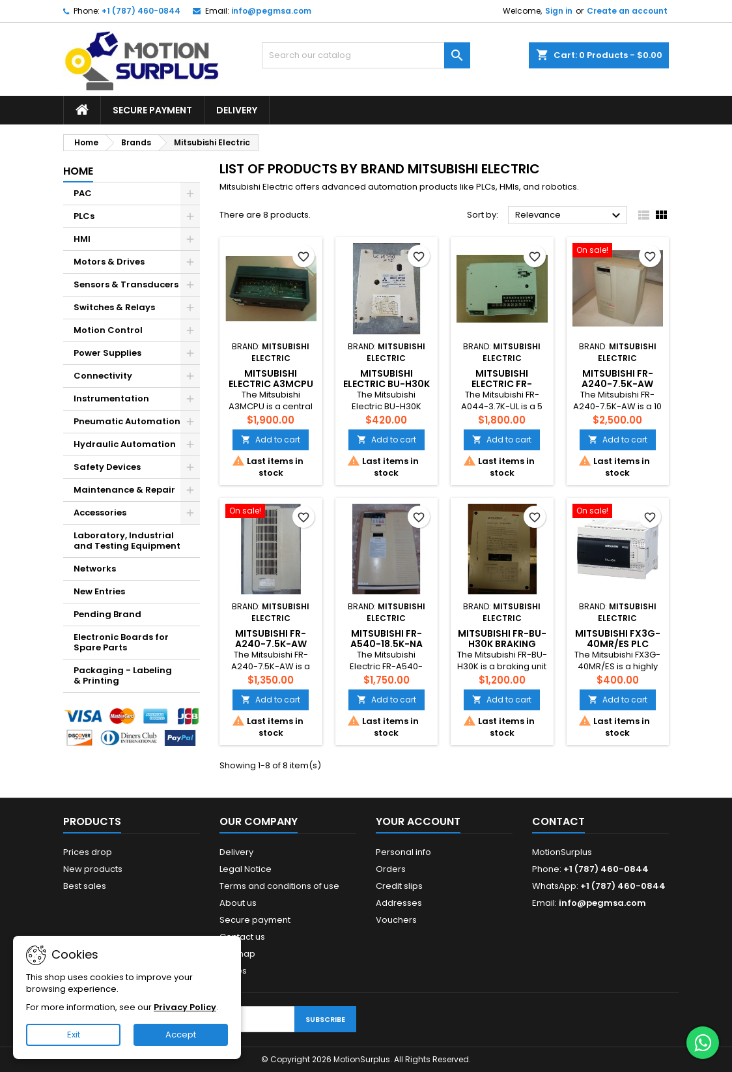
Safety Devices (107, 467)
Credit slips (399, 886)
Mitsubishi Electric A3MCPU (271, 378)
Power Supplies (107, 353)
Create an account (627, 10)
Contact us (242, 937)
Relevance (569, 216)
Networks (95, 568)
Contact (558, 821)
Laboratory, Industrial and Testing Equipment (127, 540)
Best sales (84, 886)
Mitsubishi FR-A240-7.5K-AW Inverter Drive (617, 384)
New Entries (99, 591)
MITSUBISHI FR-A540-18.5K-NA (386, 638)
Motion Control (108, 330)
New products (92, 869)
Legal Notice (245, 869)
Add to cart (270, 439)
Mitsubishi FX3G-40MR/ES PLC (617, 638)
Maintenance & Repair (124, 490)
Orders (391, 869)
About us (238, 903)
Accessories (100, 512)
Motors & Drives (109, 261)
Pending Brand (107, 614)
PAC (83, 193)
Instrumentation (111, 398)
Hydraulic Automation (125, 444)
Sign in (558, 10)
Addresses (399, 903)
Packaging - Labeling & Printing (123, 675)
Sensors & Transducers (126, 284)
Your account (418, 821)
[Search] (366, 55)
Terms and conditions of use (279, 886)
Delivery (236, 110)
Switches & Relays (114, 307)
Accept (180, 1034)
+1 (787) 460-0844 (141, 10)
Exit (73, 1034)
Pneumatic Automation (127, 421)
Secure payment (152, 110)
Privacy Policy (185, 1007)
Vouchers (396, 920)
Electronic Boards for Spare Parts (121, 642)
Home (78, 171)
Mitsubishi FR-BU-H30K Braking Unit (502, 644)
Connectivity (103, 375)
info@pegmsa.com (271, 10)
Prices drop (87, 852)
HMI (82, 239)
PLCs (84, 216)
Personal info (403, 852)
